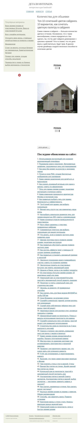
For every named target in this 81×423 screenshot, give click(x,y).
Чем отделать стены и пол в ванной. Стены (57, 364)
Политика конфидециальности (36, 418)
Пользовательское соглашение (42, 415)
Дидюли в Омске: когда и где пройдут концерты (58, 270)
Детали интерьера (40, 4)
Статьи (48, 11)
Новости (40, 11)
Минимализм (10, 44)
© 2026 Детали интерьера (12, 415)
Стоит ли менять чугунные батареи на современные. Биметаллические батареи (19, 50)
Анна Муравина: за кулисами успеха (54, 298)
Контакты (31, 415)
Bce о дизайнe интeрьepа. (15, 34)
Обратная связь (56, 415)
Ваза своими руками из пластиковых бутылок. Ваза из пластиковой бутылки (17, 28)
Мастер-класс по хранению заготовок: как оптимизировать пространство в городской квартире (55, 343)
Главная (30, 11)
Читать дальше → (43, 147)
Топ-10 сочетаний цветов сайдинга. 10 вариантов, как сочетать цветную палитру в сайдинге (57, 24)
